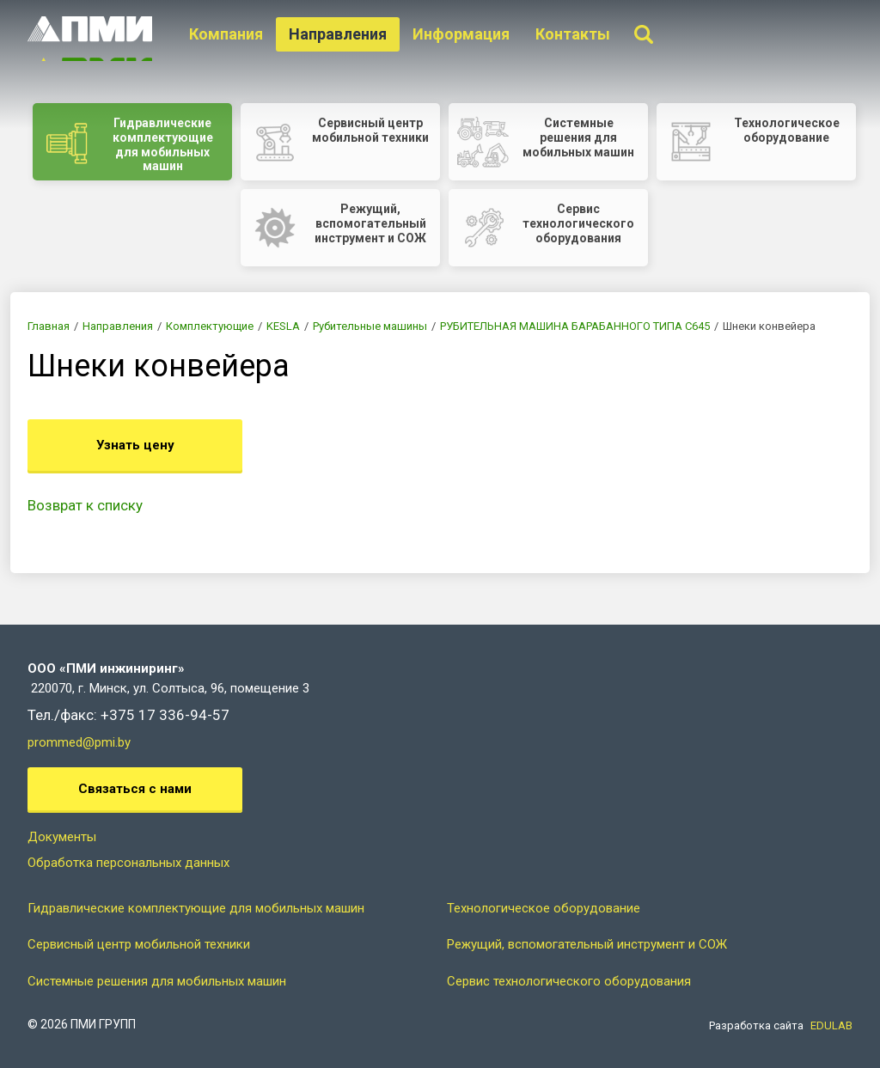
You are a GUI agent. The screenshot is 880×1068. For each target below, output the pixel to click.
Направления (339, 34)
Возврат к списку (85, 505)
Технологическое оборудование (543, 908)
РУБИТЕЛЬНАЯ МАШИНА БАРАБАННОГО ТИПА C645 (575, 326)
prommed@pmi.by (79, 742)
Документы (62, 837)
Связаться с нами (135, 788)
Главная (49, 326)
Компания (228, 34)
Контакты (574, 34)
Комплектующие (210, 326)
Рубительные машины (370, 326)
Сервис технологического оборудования (569, 981)
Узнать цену (135, 445)
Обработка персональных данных (128, 862)
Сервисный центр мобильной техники (139, 944)
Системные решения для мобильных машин (157, 981)
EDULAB (831, 1025)
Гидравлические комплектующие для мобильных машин (196, 908)
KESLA (283, 326)
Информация (462, 34)
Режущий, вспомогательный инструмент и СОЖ (587, 944)
